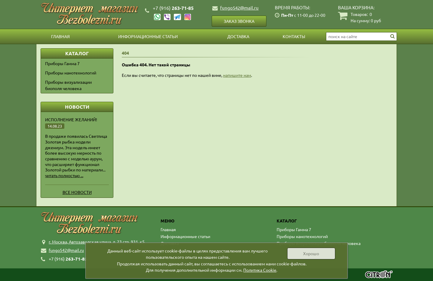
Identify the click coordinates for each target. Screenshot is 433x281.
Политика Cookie (259, 270)
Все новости (77, 192)
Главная (60, 36)
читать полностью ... (64, 175)
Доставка (238, 36)
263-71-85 (173, 8)
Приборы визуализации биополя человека (68, 85)
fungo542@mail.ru (239, 8)
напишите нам (237, 75)
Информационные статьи (148, 36)
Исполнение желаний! (71, 119)
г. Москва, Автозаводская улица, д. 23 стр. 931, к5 (97, 241)
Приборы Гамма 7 (62, 63)
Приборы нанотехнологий (70, 72)
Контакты (294, 36)
